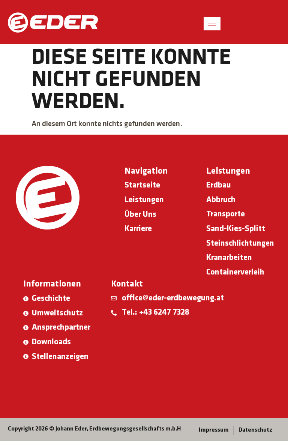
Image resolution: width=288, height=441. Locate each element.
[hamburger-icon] (212, 23)
